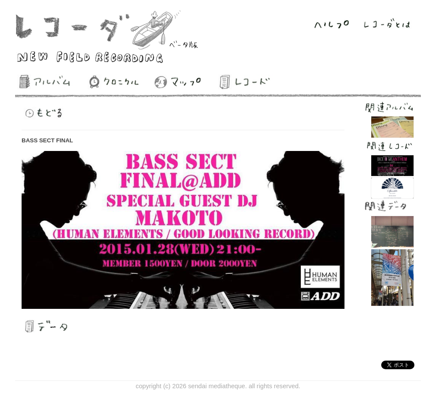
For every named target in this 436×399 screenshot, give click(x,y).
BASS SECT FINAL (47, 140)
